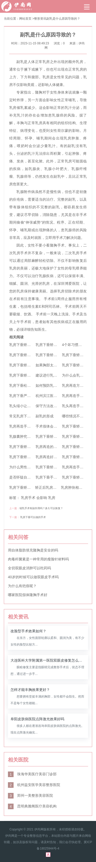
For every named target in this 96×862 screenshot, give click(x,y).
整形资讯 (40, 18)
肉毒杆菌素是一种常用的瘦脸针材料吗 (38, 559)
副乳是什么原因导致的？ (63, 18)
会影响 (41, 498)
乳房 (51, 498)
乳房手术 (28, 498)
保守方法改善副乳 (50, 406)
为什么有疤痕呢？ (22, 586)
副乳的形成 (45, 416)
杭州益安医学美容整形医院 (34, 785)
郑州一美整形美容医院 (30, 795)
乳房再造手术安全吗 (25, 426)
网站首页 (25, 18)
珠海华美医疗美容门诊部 (32, 774)
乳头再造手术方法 (76, 406)
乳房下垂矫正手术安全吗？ (57, 467)
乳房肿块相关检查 (75, 487)
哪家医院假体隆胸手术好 (27, 595)
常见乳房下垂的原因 (25, 416)
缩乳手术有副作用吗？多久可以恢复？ (41, 508)
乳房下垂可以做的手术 (33, 517)
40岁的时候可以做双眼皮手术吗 (33, 577)
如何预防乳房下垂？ (52, 385)
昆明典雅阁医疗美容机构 (32, 806)
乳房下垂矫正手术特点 (27, 457)
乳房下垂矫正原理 (76, 477)
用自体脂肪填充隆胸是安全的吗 (33, 550)
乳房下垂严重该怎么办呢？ (30, 396)
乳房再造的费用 (48, 447)
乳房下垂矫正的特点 (78, 426)
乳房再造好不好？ (50, 457)
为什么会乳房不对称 (78, 375)
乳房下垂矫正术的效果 (27, 487)
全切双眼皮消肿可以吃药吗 (29, 568)
